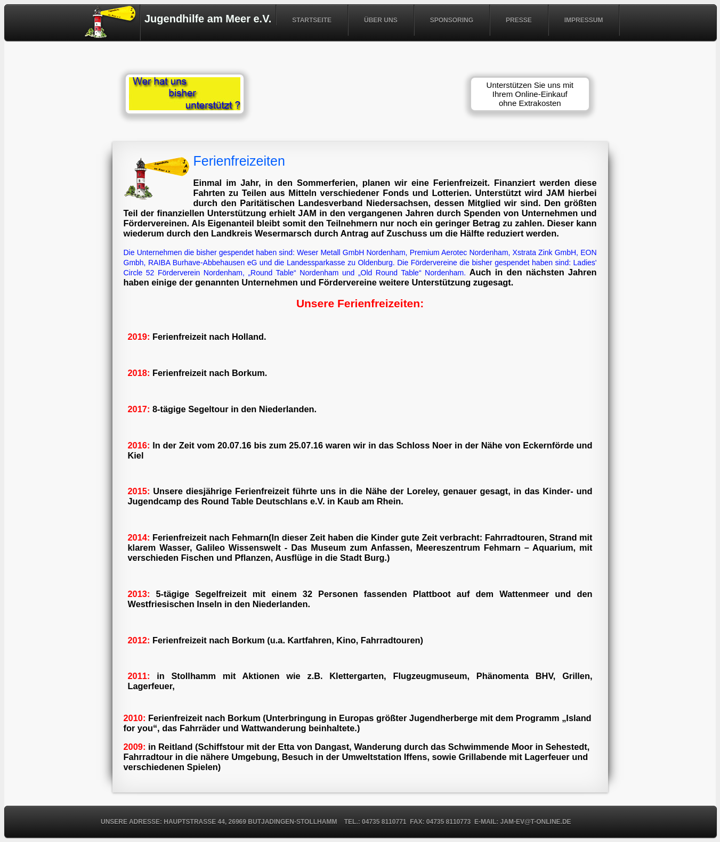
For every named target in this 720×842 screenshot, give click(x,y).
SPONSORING (451, 20)
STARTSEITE (311, 20)
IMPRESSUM (583, 20)
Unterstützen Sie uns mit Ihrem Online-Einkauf (530, 94)
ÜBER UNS (381, 20)
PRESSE (519, 20)
